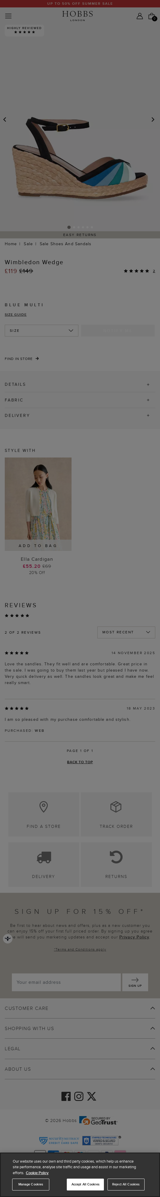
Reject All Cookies (126, 1184)
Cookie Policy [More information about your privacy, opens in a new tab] (37, 1173)
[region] (80, 1175)
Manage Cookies (30, 1184)
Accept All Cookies (85, 1184)
